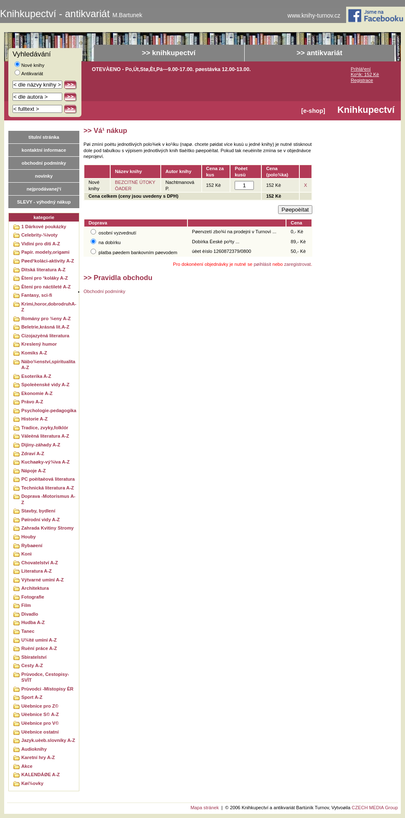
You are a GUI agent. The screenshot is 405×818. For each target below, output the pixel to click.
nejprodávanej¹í (44, 188)
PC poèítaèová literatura (48, 479)
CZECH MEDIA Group (375, 807)
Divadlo (29, 614)
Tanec (28, 631)
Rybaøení (31, 545)
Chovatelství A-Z (39, 562)
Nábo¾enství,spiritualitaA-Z (48, 364)
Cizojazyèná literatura (45, 335)
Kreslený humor (39, 344)
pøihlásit (262, 264)
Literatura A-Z (36, 570)
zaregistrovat (297, 264)
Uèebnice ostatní (40, 731)
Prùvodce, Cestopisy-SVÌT (45, 677)
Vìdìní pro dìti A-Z (40, 243)
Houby (28, 536)
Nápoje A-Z (33, 470)
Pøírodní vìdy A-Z (40, 519)
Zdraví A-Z (32, 453)
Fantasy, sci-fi (36, 295)
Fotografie (32, 596)
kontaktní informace (44, 150)
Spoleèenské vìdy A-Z (45, 384)
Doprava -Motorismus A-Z (48, 499)
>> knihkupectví (169, 53)
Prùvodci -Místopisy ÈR (47, 688)
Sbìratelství (33, 657)
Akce (27, 766)
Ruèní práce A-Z (39, 648)
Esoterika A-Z (36, 376)
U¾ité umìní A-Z (39, 639)
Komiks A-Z (34, 352)
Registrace (362, 80)
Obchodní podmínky (104, 291)
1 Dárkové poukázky (43, 226)
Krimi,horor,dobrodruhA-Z (48, 307)
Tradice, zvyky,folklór (44, 427)
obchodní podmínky (44, 163)
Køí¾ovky (32, 783)
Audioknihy (34, 749)
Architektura (35, 588)
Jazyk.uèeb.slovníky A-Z (48, 740)
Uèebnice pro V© (40, 723)
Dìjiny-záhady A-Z (40, 444)
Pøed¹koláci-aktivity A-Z (47, 260)
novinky (44, 175)
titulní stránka (43, 137)
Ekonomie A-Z (37, 393)
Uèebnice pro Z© (39, 705)
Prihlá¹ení (361, 68)
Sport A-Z (32, 697)
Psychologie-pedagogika (48, 410)
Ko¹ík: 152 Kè (365, 74)
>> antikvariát (319, 53)
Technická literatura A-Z (47, 487)
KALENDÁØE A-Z (40, 774)
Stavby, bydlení (38, 510)
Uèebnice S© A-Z (40, 714)
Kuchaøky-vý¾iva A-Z (45, 461)
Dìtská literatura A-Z (43, 269)
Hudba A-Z (33, 622)
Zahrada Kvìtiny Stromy (47, 527)
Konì (26, 553)
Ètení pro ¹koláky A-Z (44, 277)
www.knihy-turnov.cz (314, 16)
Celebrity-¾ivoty (39, 234)
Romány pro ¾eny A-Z (46, 318)
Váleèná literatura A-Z (45, 435)
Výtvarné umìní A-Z (42, 579)
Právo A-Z (32, 401)
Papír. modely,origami (45, 252)
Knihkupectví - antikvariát (71, 13)
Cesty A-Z (32, 665)
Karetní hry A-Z (38, 757)
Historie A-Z (34, 418)
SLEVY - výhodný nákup (44, 201)
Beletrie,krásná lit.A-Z (45, 326)
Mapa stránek (204, 807)
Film (26, 605)
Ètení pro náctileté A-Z (46, 286)
